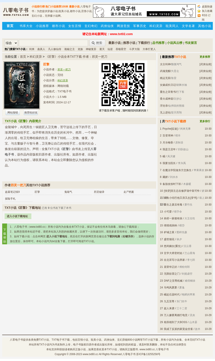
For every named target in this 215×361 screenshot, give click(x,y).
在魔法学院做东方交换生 (177, 170)
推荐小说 (129, 43)
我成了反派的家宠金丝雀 (178, 329)
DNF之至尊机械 (173, 280)
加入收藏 (207, 11)
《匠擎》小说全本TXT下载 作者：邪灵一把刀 (76, 56)
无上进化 (165, 112)
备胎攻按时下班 (172, 184)
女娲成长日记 (168, 84)
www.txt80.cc (90, 354)
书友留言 (191, 43)
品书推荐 (158, 43)
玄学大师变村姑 (173, 253)
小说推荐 (42, 26)
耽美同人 (172, 26)
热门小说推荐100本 (56, 6)
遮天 (102, 49)
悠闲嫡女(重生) (172, 246)
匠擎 (37, 191)
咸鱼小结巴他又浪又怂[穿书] (180, 197)
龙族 (80, 49)
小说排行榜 (38, 6)
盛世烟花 (169, 239)
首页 (23, 56)
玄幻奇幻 (91, 26)
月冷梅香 (168, 142)
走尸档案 (129, 191)
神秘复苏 (91, 49)
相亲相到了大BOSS (175, 322)
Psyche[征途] (170, 128)
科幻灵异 (156, 26)
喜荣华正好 (170, 266)
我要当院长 (169, 163)
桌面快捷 (207, 6)
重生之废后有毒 (173, 204)
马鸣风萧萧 (170, 287)
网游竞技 (123, 26)
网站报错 (12, 112)
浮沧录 (164, 105)
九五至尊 (169, 301)
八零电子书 (16, 339)
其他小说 (204, 26)
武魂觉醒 (165, 71)
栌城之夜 (169, 232)
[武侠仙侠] (205, 64)
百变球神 (168, 135)
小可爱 (168, 211)
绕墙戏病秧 (170, 225)
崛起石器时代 (172, 294)
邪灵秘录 (99, 191)
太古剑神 (165, 64)
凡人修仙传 (54, 49)
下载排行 (144, 43)
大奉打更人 (149, 49)
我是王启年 (169, 149)
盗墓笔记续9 (12, 191)
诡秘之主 (69, 49)
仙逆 (110, 49)
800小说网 (134, 339)
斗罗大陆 (134, 49)
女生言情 (74, 26)
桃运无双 (165, 78)
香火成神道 (166, 98)
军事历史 (139, 26)
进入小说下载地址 (17, 216)
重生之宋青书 (168, 91)
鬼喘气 (68, 191)
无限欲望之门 (172, 273)
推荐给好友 (31, 112)
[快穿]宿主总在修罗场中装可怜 (182, 190)
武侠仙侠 (107, 26)
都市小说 (58, 26)
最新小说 (74, 6)
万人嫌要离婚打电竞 (176, 315)
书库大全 (26, 26)
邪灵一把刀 (64, 69)
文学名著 (188, 26)
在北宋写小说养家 (174, 259)
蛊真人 (41, 49)
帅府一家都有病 (173, 218)
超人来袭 (169, 308)
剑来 (31, 49)
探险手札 (10, 198)
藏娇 (165, 177)
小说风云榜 (174, 43)
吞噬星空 (121, 49)
